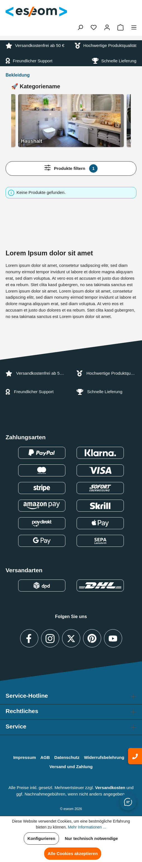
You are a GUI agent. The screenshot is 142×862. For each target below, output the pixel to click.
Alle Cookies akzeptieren (73, 853)
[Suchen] (80, 27)
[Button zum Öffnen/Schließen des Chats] (128, 802)
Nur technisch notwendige (91, 838)
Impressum (24, 757)
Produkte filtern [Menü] (71, 168)
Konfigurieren (41, 838)
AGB (45, 757)
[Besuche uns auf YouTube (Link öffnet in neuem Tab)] (113, 638)
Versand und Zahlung (71, 766)
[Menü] (134, 27)
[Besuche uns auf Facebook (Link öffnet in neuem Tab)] (29, 638)
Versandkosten (110, 787)
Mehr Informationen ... (87, 827)
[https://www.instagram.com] (50, 638)
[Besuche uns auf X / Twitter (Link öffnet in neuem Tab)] (71, 638)
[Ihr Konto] (107, 27)
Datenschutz (66, 757)
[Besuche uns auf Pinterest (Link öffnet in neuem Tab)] (92, 638)
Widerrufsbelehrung (104, 757)
